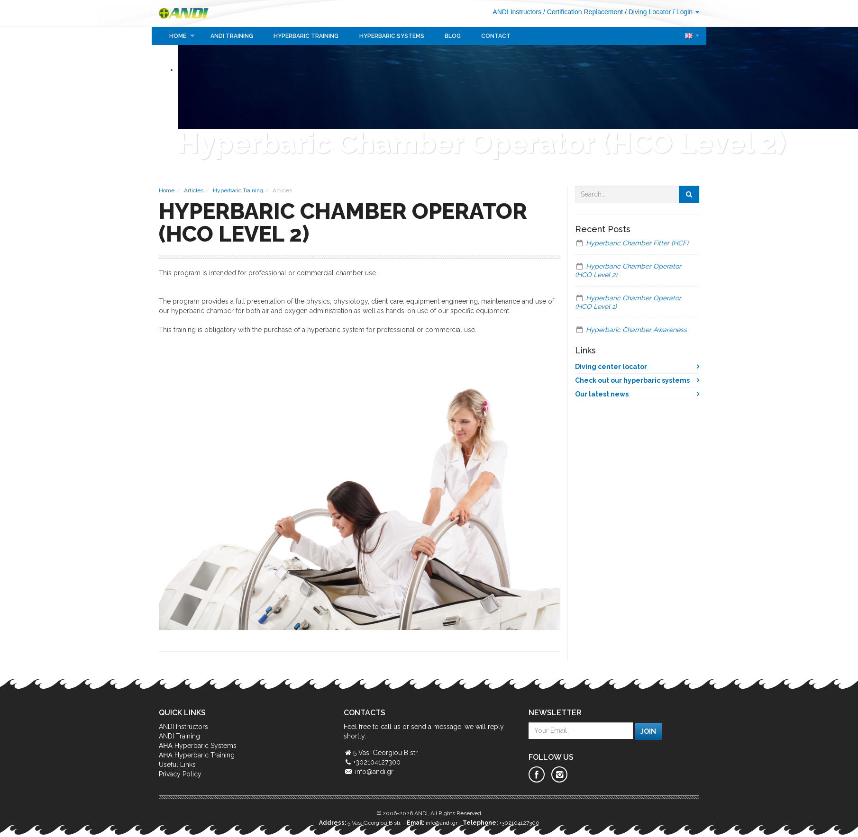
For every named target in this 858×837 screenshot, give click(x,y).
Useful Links (177, 764)
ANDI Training (231, 36)
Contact (496, 36)
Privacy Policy (180, 774)
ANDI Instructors (517, 12)
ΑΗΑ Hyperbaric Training (197, 755)
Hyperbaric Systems (391, 36)
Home (177, 36)
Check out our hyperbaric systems (632, 380)
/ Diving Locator (648, 12)
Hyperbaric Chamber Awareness (636, 329)
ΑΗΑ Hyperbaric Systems (198, 745)
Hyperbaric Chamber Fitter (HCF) (637, 243)
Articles (193, 190)
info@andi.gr (374, 771)
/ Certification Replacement (583, 12)
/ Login (686, 12)
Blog (453, 36)
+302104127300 (519, 822)
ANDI (188, 13)
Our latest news (602, 394)
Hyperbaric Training (306, 36)
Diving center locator (611, 366)
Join (648, 731)
